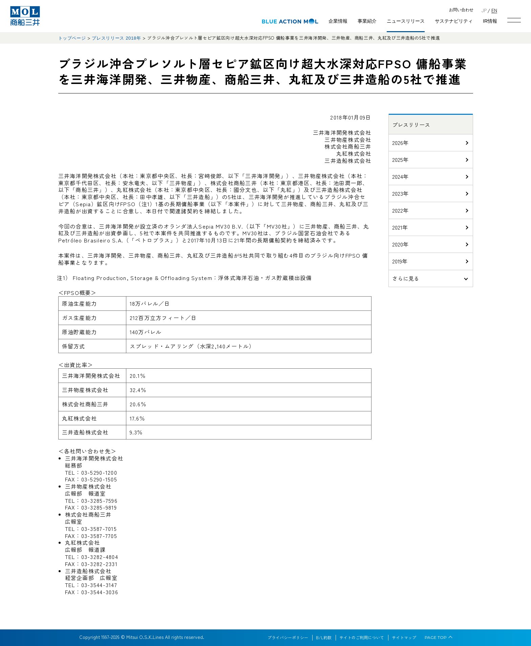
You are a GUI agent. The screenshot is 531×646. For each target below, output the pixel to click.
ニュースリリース (406, 21)
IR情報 (490, 21)
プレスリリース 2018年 (116, 38)
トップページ (72, 38)
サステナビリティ (454, 21)
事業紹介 (367, 21)
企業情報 (337, 21)
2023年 (400, 193)
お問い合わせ (461, 10)
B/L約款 (324, 637)
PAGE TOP (436, 638)
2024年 (400, 176)
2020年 (400, 244)
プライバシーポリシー (288, 637)
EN (494, 10)
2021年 (400, 227)
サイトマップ (404, 637)
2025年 (400, 159)
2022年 (400, 210)
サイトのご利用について (361, 637)
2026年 (400, 142)
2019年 (399, 261)
